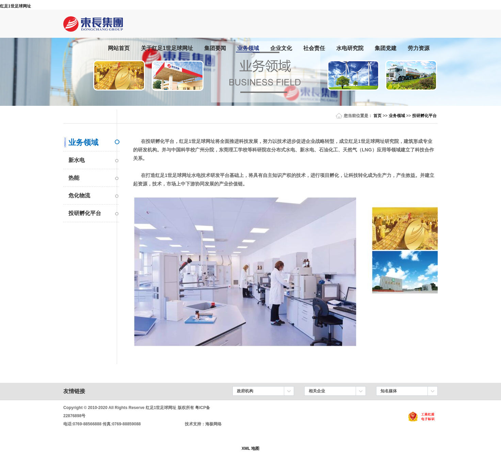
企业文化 (281, 48)
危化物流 (79, 195)
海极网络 (213, 424)
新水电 (76, 160)
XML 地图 (250, 448)
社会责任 (314, 48)
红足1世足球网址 (15, 6)
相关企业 (317, 391)
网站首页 (119, 48)
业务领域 (248, 48)
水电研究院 (349, 48)
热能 (73, 178)
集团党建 (386, 48)
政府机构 (245, 391)
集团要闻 (215, 48)
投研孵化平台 (424, 115)
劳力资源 (419, 48)
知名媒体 (389, 391)
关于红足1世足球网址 (167, 48)
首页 (377, 115)
